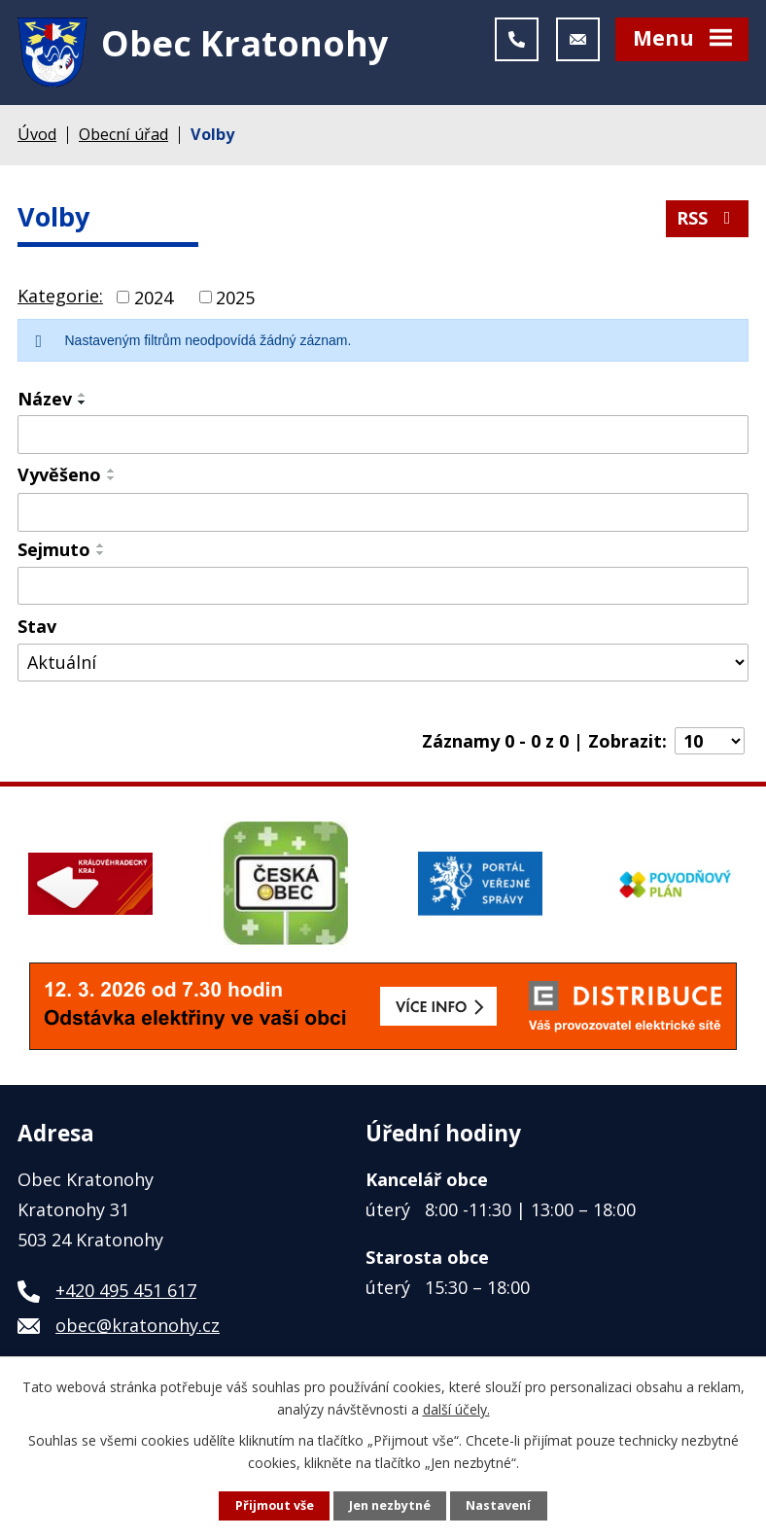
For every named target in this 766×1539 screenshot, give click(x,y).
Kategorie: (60, 295)
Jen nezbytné (390, 1505)
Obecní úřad (123, 134)
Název (44, 398)
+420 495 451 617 (125, 1290)
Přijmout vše (274, 1505)
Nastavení (498, 1505)
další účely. (456, 1408)
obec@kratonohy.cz (137, 1325)
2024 (153, 296)
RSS (708, 217)
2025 (235, 296)
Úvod (36, 134)
